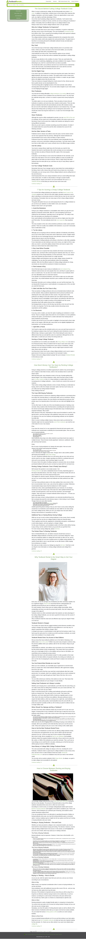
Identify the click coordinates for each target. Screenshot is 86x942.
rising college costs (63, 341)
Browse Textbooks (75, 1)
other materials (50, 503)
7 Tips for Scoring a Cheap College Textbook (53, 190)
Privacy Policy (45, 934)
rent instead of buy (65, 269)
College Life (18, 13)
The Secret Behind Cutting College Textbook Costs (53, 9)
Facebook (55, 1)
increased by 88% (69, 31)
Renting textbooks (36, 470)
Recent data (47, 603)
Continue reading (37, 183)
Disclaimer (51, 934)
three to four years (43, 642)
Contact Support (58, 934)
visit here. (57, 528)
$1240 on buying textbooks (39, 808)
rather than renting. (51, 454)
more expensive (60, 220)
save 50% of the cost (69, 117)
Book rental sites (36, 863)
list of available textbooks (47, 920)
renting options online (51, 911)
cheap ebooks (58, 758)
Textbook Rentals (70, 355)
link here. (63, 545)
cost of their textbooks (59, 422)
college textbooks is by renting (58, 93)
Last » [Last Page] (50, 931)
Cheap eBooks (48, 1)
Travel (18, 18)
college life (34, 924)
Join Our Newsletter (37, 934)
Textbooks (18, 15)
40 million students (39, 379)
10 (44, 931)
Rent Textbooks (28, 934)
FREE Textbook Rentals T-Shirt (64, 1)
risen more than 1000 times (61, 801)
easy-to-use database (58, 736)
